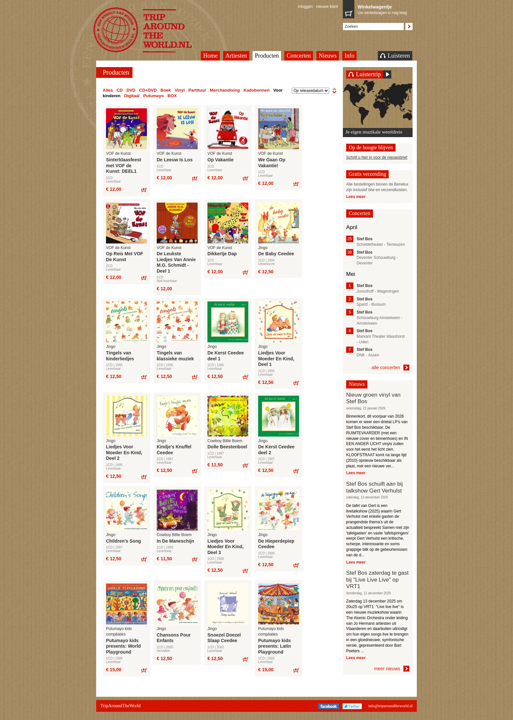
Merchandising (225, 90)
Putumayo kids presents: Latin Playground (274, 646)
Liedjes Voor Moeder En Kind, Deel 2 (124, 452)
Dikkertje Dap (222, 253)
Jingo (263, 247)
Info (349, 55)
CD (119, 90)
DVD (131, 90)
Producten (267, 55)
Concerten (299, 55)
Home (210, 55)
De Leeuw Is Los (175, 159)
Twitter (352, 706)
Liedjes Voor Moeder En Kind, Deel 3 (225, 546)
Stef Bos (365, 239)
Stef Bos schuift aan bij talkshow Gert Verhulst (374, 487)
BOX (172, 95)
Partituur (197, 90)
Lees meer (355, 196)
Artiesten (236, 55)
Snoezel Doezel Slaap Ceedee (224, 637)
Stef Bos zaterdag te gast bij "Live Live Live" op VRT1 (377, 579)
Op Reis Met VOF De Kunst (124, 256)
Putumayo (153, 95)
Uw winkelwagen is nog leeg (383, 9)
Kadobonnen (256, 90)
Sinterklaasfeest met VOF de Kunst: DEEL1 (123, 165)
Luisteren (395, 55)
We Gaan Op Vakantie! (271, 162)
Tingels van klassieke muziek (175, 355)
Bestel (144, 190)
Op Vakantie (220, 159)
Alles (108, 90)
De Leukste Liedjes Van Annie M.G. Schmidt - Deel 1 (176, 262)
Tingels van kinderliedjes (120, 355)
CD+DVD (148, 90)
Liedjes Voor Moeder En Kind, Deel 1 (276, 358)
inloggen (305, 6)
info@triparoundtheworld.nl (390, 706)
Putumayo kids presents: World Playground (123, 646)
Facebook (328, 706)
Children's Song (123, 541)
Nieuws (328, 55)
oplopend (334, 90)
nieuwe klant (327, 6)
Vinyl (180, 90)
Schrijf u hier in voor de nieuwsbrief (376, 157)
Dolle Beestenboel (227, 446)
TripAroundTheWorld (151, 30)
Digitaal (132, 95)
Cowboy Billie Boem (224, 441)
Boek (166, 90)
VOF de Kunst (118, 153)
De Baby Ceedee (276, 253)
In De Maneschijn (175, 541)
